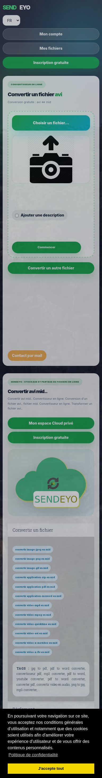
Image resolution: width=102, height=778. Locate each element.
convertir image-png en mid (32, 558)
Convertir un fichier (32, 530)
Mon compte (51, 34)
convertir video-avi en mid (31, 633)
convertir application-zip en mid (35, 577)
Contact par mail (27, 355)
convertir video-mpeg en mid (33, 614)
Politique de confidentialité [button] (33, 755)
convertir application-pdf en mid (35, 586)
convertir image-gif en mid (31, 568)
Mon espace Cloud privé (51, 423)
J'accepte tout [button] (51, 768)
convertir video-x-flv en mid (32, 652)
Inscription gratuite (51, 62)
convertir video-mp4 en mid (32, 605)
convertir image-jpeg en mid (32, 549)
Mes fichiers (51, 48)
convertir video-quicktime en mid (35, 624)
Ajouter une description (39, 215)
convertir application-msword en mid (38, 596)
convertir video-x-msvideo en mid (36, 642)
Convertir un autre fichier (51, 268)
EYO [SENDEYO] (16, 7)
